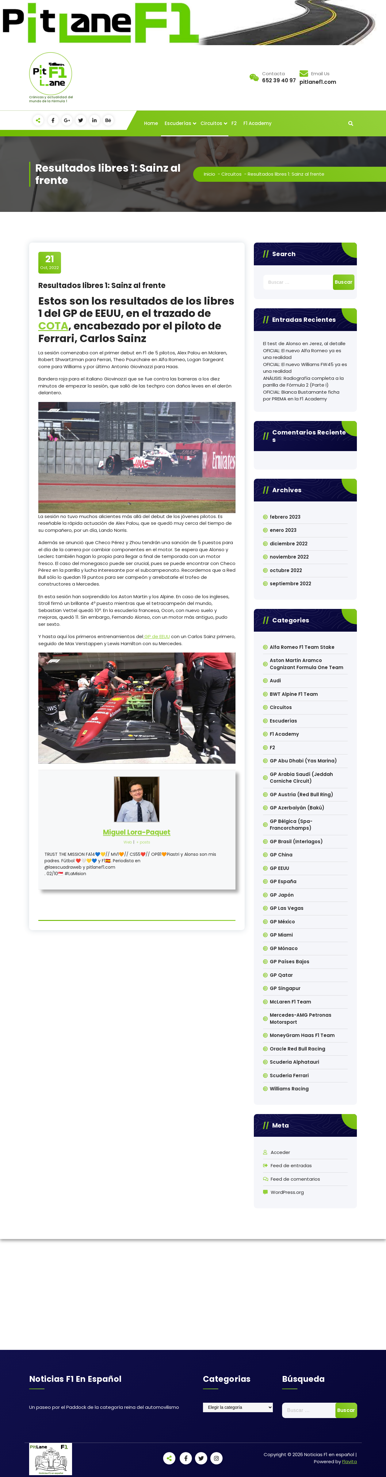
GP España (283, 881)
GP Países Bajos (289, 961)
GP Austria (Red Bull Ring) (301, 794)
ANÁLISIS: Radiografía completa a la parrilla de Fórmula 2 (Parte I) (303, 381)
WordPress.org (287, 1192)
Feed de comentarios (295, 1179)
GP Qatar (281, 975)
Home (151, 123)
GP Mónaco (284, 948)
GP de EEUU (156, 636)
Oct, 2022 (49, 262)
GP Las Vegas (287, 908)
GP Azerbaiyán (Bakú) (297, 808)
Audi (275, 680)
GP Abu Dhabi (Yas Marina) (303, 761)
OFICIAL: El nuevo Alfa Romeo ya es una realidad (302, 354)
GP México (282, 921)
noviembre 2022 (289, 557)
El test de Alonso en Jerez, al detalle (304, 343)
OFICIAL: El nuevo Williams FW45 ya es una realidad (305, 368)
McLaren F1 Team (290, 1002)
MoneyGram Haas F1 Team (302, 1035)
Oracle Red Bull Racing (297, 1049)
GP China (281, 855)
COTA (53, 325)
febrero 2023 (285, 517)
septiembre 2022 (290, 583)
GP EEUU (279, 868)
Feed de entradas (291, 1165)
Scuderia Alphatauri (294, 1062)
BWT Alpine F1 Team (294, 694)
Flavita (349, 1461)
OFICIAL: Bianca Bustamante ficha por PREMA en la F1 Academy (301, 395)
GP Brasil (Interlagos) (296, 841)
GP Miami (281, 935)
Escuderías (178, 123)
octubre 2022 (286, 570)
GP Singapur (285, 988)
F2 (234, 123)
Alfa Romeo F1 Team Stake (302, 647)
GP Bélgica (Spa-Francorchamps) (291, 825)
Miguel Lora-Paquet (136, 832)
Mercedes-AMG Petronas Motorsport (300, 1018)
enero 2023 (283, 530)
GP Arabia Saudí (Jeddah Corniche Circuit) (301, 778)
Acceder (280, 1152)
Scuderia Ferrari (289, 1075)
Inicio (209, 174)
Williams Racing (289, 1088)
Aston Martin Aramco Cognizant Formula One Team (306, 664)
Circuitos (211, 123)
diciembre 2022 (289, 543)
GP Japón (282, 895)
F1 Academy (257, 123)
